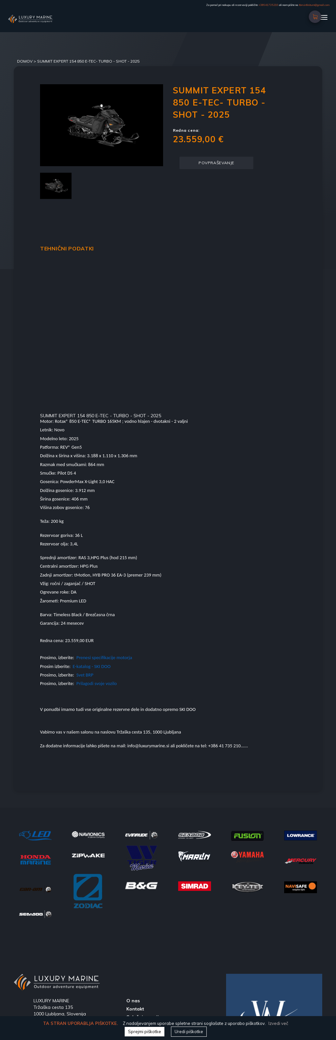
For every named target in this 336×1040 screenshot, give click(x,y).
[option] (101, 125)
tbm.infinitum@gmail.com (314, 5)
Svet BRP (85, 675)
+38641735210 (268, 5)
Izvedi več (278, 1023)
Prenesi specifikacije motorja (104, 657)
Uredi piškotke (189, 1031)
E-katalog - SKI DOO (92, 666)
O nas (133, 1001)
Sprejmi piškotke (144, 1031)
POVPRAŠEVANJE (216, 162)
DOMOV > (27, 61)
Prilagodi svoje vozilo (96, 683)
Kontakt (135, 1009)
